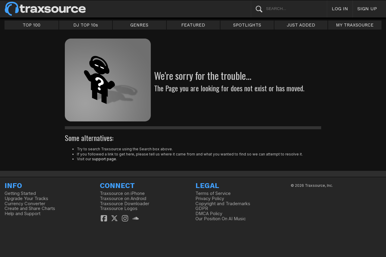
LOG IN (340, 8)
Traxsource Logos (119, 208)
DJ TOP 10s (85, 25)
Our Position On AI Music (220, 218)
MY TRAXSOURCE (355, 25)
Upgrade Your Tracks (26, 198)
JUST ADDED (301, 25)
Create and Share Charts (30, 208)
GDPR (201, 208)
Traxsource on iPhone (122, 193)
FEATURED (193, 25)
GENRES (139, 25)
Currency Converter (25, 203)
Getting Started (20, 193)
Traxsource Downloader (124, 203)
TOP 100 (31, 25)
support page (104, 159)
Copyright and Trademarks (222, 203)
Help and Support (22, 213)
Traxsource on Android (123, 198)
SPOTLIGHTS (247, 25)
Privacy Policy (209, 198)
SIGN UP (367, 8)
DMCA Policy (208, 213)
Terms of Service (213, 193)
